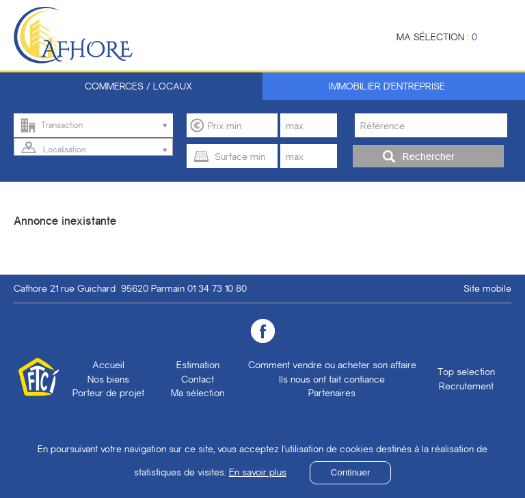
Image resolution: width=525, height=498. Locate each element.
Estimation (197, 364)
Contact (197, 379)
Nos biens (108, 379)
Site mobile (487, 288)
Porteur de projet (108, 392)
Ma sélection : (436, 36)
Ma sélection (197, 392)
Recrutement (466, 386)
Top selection (466, 371)
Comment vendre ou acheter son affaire (332, 364)
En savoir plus (257, 472)
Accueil (108, 364)
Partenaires (331, 392)
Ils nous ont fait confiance (332, 379)
